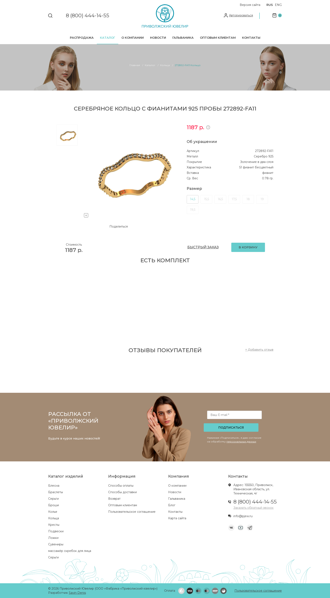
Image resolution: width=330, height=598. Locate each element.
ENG (278, 5)
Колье (52, 512)
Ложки (53, 538)
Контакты (251, 38)
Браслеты (55, 492)
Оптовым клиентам (218, 38)
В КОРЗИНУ (248, 247)
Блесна (53, 485)
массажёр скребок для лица (69, 551)
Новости (158, 38)
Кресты (53, 525)
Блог (171, 505)
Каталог (107, 38)
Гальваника (183, 38)
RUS (269, 5)
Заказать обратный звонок (253, 508)
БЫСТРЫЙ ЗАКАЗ (203, 247)
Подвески (56, 531)
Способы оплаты (120, 485)
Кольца (53, 518)
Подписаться (231, 427)
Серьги (53, 499)
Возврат (114, 499)
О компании (132, 38)
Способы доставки (122, 492)
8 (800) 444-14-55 (87, 16)
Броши (53, 505)
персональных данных (241, 441)
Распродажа (82, 38)
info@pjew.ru (243, 516)
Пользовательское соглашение (132, 512)
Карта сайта (177, 518)
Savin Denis (77, 593)
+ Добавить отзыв (259, 350)
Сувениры (55, 544)
